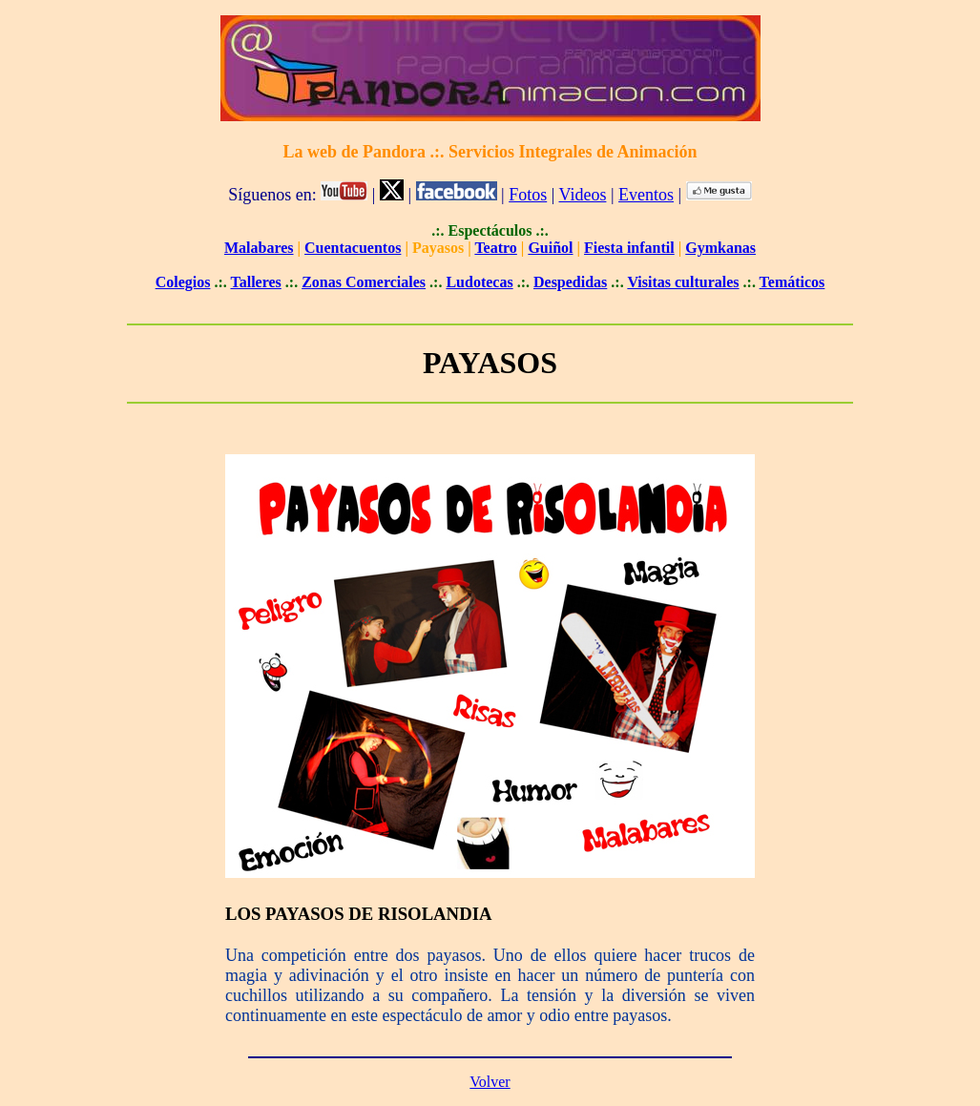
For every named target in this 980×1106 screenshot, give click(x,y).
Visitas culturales (683, 282)
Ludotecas (479, 282)
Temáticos (792, 282)
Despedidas (570, 282)
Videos (583, 194)
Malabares (259, 248)
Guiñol (550, 248)
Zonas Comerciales (364, 282)
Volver (489, 1082)
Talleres (255, 282)
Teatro (495, 248)
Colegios (183, 282)
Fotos (528, 194)
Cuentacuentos (352, 248)
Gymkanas (720, 248)
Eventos (646, 194)
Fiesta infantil (629, 248)
